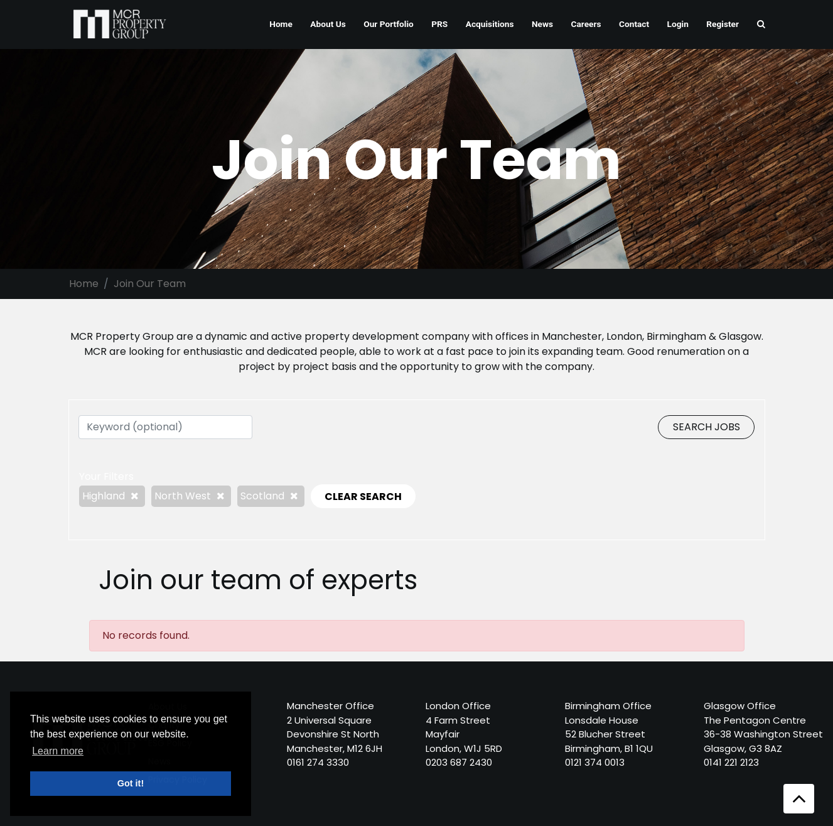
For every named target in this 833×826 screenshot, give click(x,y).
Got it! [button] (130, 783)
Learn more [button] (57, 751)
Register (722, 24)
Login (678, 24)
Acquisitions (490, 24)
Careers (586, 24)
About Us (327, 24)
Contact (634, 24)
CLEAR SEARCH (363, 496)
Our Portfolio (388, 24)
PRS (439, 24)
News (542, 24)
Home (281, 24)
